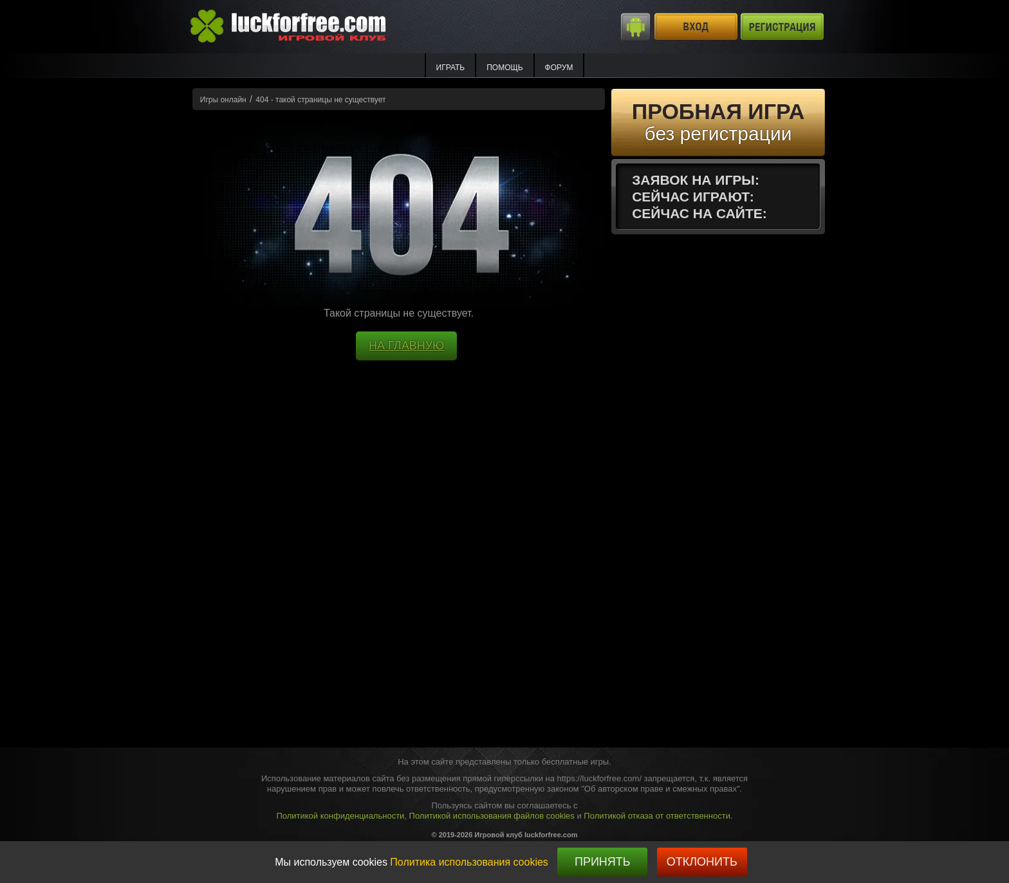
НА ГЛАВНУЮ (406, 345)
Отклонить (702, 861)
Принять (603, 861)
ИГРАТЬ (450, 67)
